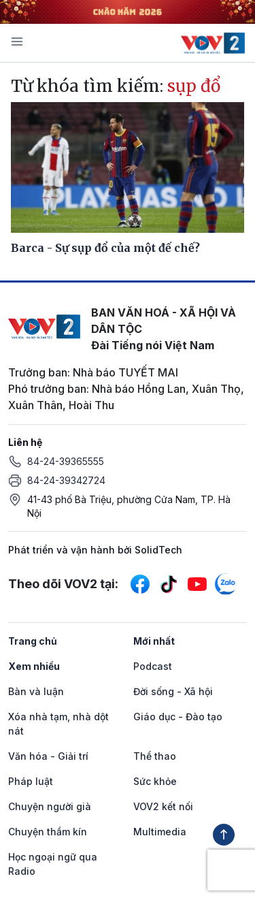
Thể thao (154, 756)
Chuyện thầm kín (47, 831)
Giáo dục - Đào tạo (177, 716)
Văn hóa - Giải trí (48, 756)
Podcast (152, 666)
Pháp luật (30, 781)
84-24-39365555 (65, 461)
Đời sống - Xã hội (173, 691)
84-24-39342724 (66, 480)
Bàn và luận (36, 691)
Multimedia (159, 831)
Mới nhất (154, 641)
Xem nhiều (34, 666)
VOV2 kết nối (163, 806)
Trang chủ (32, 641)
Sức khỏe (155, 781)
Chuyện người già (49, 806)
